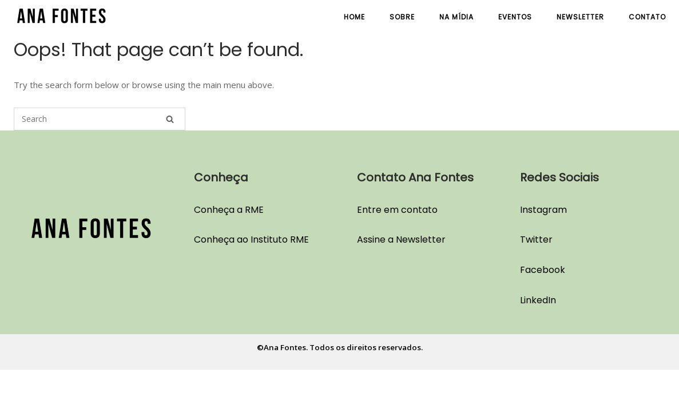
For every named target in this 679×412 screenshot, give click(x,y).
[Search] (169, 119)
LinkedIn (538, 300)
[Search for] (99, 119)
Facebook (542, 269)
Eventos (515, 17)
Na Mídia (456, 17)
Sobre (402, 17)
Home (354, 17)
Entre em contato (397, 209)
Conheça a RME (229, 209)
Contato (647, 17)
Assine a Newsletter (401, 239)
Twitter (536, 239)
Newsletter (580, 17)
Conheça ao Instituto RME (251, 239)
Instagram (543, 209)
